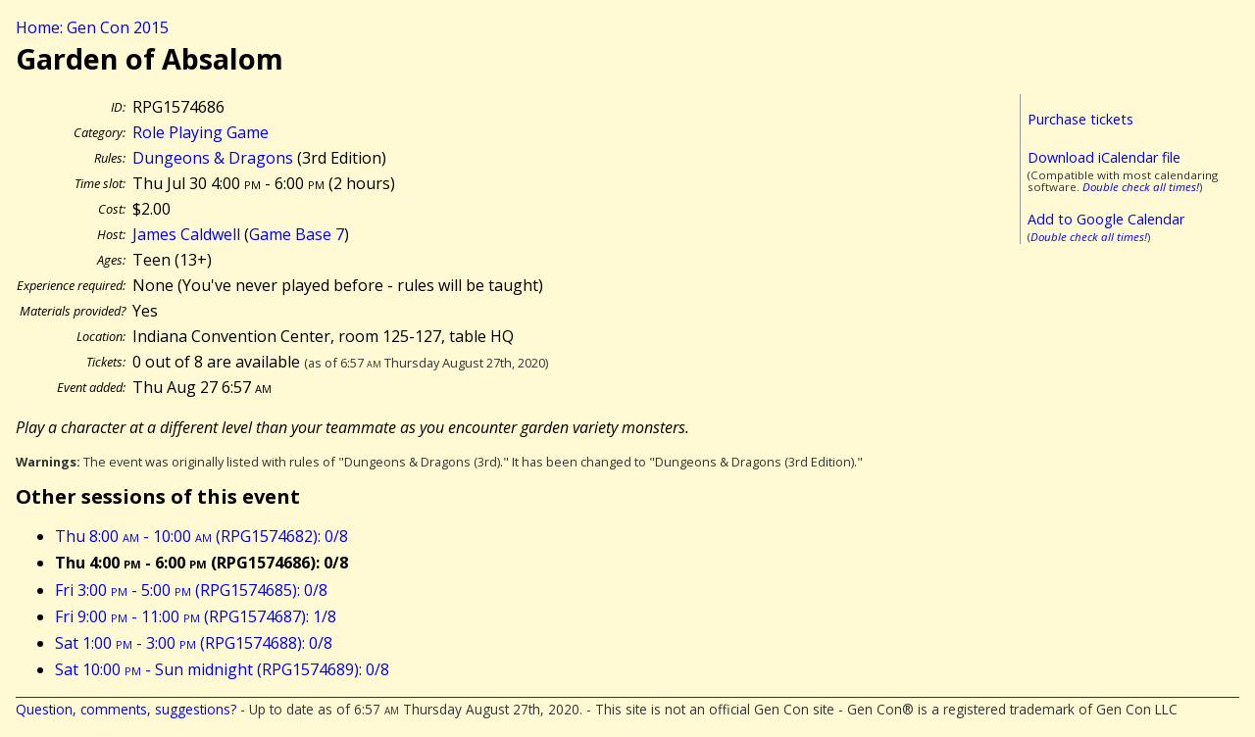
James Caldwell (186, 234)
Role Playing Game (200, 132)
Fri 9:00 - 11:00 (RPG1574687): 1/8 (195, 616)
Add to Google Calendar (1106, 219)
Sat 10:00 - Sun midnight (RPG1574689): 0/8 (222, 669)
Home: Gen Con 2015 (92, 27)
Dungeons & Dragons (212, 158)
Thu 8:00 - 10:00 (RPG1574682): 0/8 (201, 536)
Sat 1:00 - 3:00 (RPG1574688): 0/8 (193, 643)
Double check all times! (1140, 186)
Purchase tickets (1080, 119)
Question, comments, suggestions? (126, 709)
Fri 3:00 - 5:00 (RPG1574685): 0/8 (191, 590)
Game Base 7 (296, 234)
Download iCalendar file (1104, 157)
